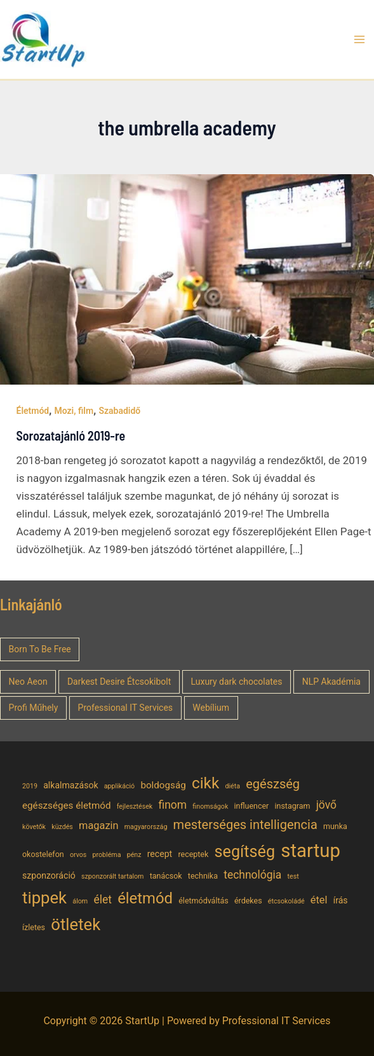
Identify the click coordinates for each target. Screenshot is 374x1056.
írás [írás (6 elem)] (340, 900)
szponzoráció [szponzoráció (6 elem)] (49, 875)
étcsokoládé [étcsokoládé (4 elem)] (286, 901)
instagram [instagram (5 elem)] (293, 806)
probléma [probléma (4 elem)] (107, 855)
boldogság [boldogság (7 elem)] (162, 785)
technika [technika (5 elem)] (203, 876)
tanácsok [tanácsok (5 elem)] (166, 876)
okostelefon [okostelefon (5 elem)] (43, 854)
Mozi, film (73, 411)
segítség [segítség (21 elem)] (245, 851)
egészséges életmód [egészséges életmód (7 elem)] (66, 805)
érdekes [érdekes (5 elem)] (248, 900)
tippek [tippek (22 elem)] (44, 897)
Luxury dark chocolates (236, 681)
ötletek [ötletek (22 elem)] (75, 924)
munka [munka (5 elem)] (335, 826)
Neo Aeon (28, 681)
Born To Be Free (40, 649)
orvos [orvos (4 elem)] (78, 855)
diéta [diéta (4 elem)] (232, 786)
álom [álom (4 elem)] (80, 901)
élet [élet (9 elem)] (102, 899)
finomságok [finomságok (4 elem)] (210, 806)
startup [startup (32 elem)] (310, 850)
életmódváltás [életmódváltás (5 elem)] (203, 900)
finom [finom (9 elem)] (172, 805)
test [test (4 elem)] (293, 876)
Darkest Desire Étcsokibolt (119, 681)
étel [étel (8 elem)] (319, 900)
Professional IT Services (125, 708)
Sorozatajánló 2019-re (71, 435)
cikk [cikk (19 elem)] (205, 783)
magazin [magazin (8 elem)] (98, 825)
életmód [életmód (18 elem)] (145, 898)
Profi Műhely (33, 708)
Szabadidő (119, 411)
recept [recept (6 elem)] (159, 854)
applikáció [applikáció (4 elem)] (119, 786)
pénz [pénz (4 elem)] (134, 855)
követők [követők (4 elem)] (34, 827)
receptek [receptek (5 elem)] (193, 854)
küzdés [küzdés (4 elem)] (62, 827)
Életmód (33, 411)
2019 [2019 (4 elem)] (29, 786)
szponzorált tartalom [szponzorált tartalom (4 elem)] (112, 876)
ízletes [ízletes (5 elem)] (33, 927)
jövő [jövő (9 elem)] (326, 805)
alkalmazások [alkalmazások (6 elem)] (70, 785)
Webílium (210, 708)
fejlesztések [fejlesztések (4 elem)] (135, 806)
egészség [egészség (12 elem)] (273, 784)
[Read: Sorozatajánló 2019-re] (187, 278)
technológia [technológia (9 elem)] (252, 874)
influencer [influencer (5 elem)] (251, 806)
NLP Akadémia (331, 681)
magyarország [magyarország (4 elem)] (146, 827)
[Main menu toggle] (360, 39)
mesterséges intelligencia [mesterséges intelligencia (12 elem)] (245, 824)
